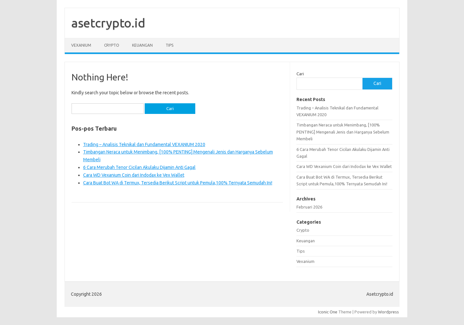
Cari (300, 73)
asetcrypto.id (108, 23)
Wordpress (388, 312)
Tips (169, 45)
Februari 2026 (309, 207)
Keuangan (142, 45)
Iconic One (327, 312)
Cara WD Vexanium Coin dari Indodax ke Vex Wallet (133, 175)
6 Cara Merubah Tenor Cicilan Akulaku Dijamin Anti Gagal (139, 167)
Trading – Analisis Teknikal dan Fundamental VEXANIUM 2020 (144, 144)
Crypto (111, 45)
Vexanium (81, 45)
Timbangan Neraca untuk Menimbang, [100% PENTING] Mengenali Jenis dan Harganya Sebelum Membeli (342, 132)
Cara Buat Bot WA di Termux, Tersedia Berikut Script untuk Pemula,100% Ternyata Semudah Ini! (177, 182)
